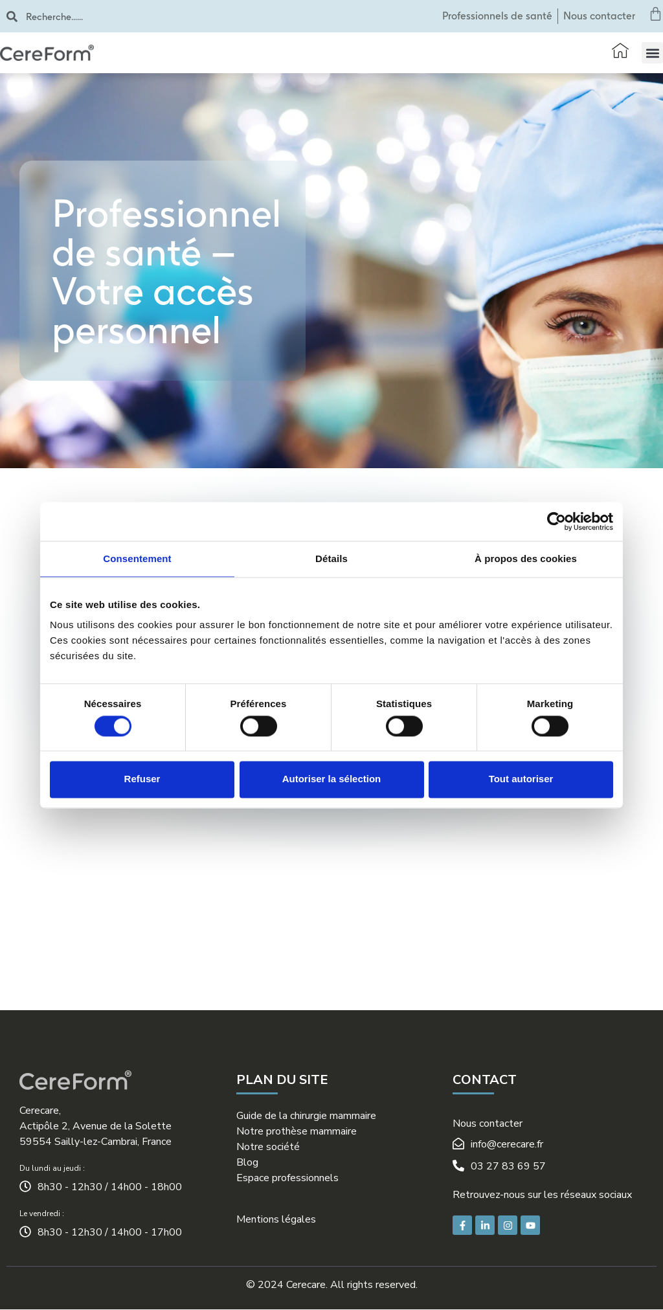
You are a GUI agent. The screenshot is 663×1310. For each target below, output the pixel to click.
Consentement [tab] (137, 558)
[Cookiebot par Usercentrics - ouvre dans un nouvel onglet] (556, 521)
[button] (652, 52)
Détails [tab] (331, 558)
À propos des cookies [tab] (526, 558)
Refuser (142, 779)
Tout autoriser (521, 779)
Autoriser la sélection (331, 779)
